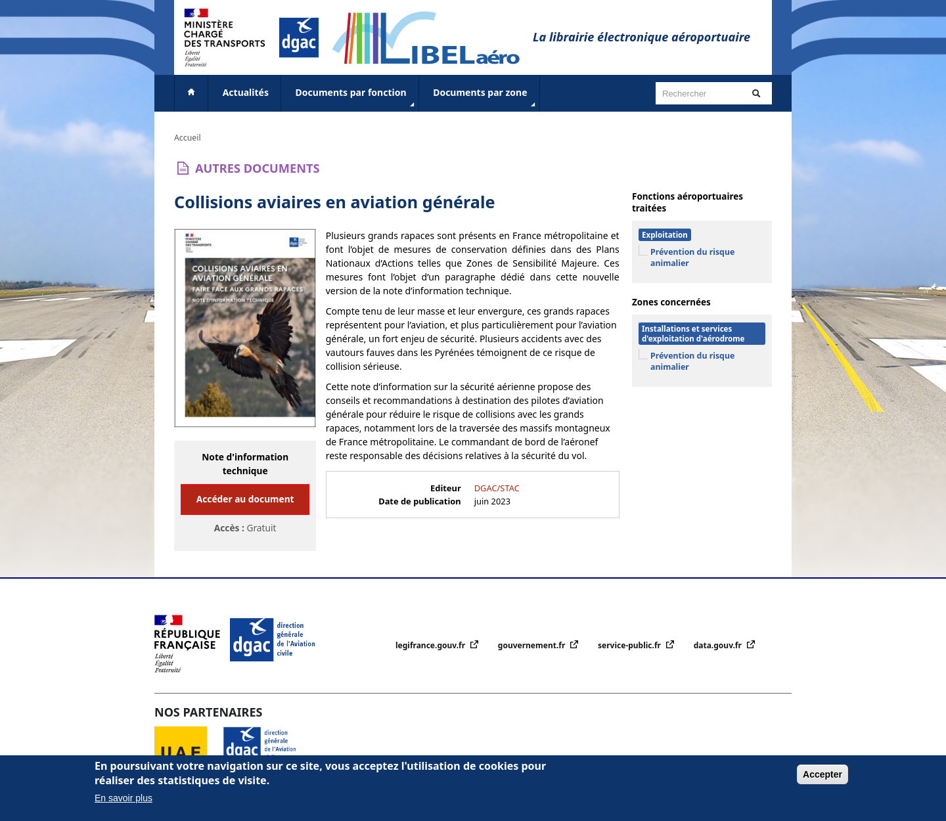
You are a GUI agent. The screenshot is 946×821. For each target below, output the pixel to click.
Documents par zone (485, 98)
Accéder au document (245, 499)
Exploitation (665, 235)
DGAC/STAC (497, 488)
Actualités (246, 92)
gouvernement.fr (533, 645)
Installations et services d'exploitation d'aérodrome (693, 334)
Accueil (187, 137)
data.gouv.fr (719, 645)
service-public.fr (630, 645)
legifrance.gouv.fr (431, 645)
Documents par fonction (356, 98)
